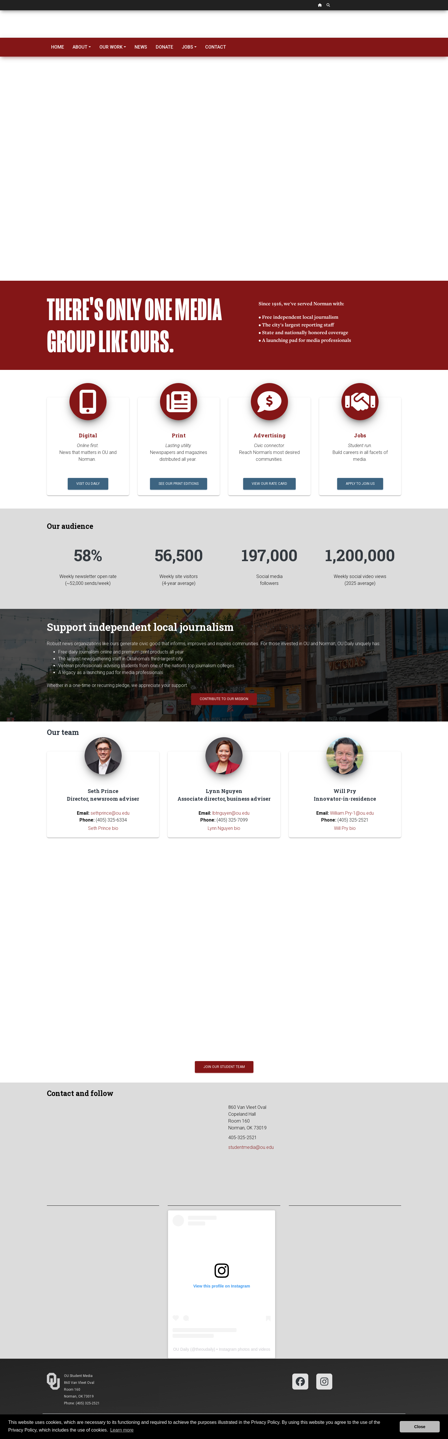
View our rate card (269, 484)
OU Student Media (78, 1376)
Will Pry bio (345, 828)
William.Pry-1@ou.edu (352, 813)
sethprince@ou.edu (110, 813)
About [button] (80, 47)
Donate (164, 47)
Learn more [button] (122, 1430)
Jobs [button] (187, 47)
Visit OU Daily (88, 484)
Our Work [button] (111, 47)
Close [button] (419, 1426)
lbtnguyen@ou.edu (230, 813)
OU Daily (181, 1349)
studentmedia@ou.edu (251, 1147)
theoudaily (205, 1349)
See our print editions (179, 484)
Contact (215, 47)
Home (57, 47)
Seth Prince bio (103, 828)
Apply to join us (360, 484)
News (141, 47)
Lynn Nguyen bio (224, 828)
